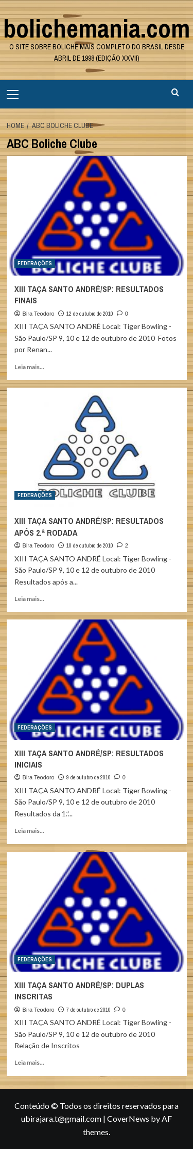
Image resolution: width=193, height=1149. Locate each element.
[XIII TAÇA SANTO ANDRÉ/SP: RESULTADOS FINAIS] (97, 216)
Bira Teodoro (39, 314)
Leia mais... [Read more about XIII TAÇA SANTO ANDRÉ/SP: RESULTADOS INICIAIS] (29, 830)
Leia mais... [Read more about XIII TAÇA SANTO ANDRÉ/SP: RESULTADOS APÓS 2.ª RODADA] (29, 599)
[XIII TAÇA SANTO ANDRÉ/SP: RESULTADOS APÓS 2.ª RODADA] (97, 447)
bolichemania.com (96, 28)
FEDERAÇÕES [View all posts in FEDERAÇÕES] (34, 263)
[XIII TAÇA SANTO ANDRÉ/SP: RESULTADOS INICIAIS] (97, 679)
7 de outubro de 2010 (88, 1009)
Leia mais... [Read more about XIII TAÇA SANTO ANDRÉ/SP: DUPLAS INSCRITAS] (29, 1062)
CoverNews (128, 1118)
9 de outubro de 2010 (88, 777)
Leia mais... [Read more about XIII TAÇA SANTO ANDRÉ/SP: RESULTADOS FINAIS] (29, 367)
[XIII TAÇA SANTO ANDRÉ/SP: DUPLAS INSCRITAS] (97, 912)
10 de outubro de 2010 (89, 545)
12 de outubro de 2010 (89, 313)
